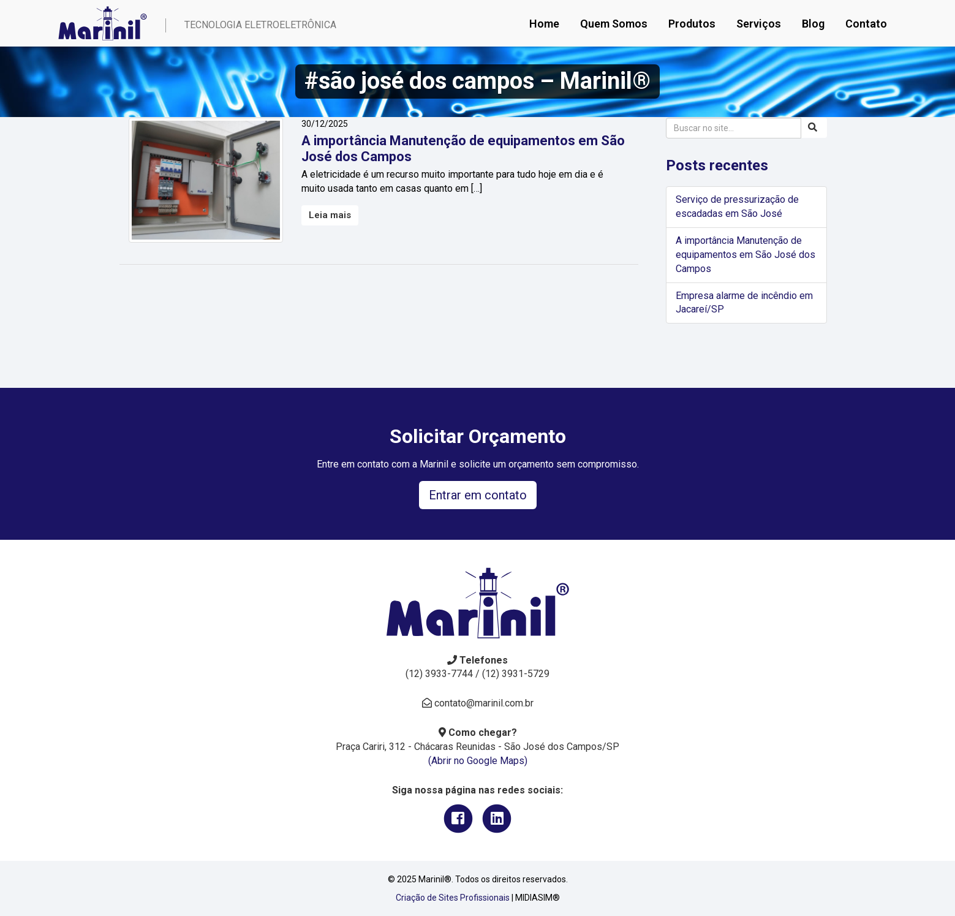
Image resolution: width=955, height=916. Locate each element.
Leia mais (330, 215)
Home (544, 23)
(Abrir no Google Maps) (477, 760)
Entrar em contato (478, 495)
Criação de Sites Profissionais (453, 898)
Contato (866, 23)
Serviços (758, 23)
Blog (813, 23)
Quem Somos (613, 23)
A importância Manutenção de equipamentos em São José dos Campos (745, 254)
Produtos (691, 23)
